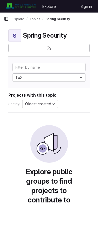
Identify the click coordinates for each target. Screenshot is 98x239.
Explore (49, 6)
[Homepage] (20, 6)
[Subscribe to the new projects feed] (49, 48)
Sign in (86, 6)
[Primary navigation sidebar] (6, 19)
